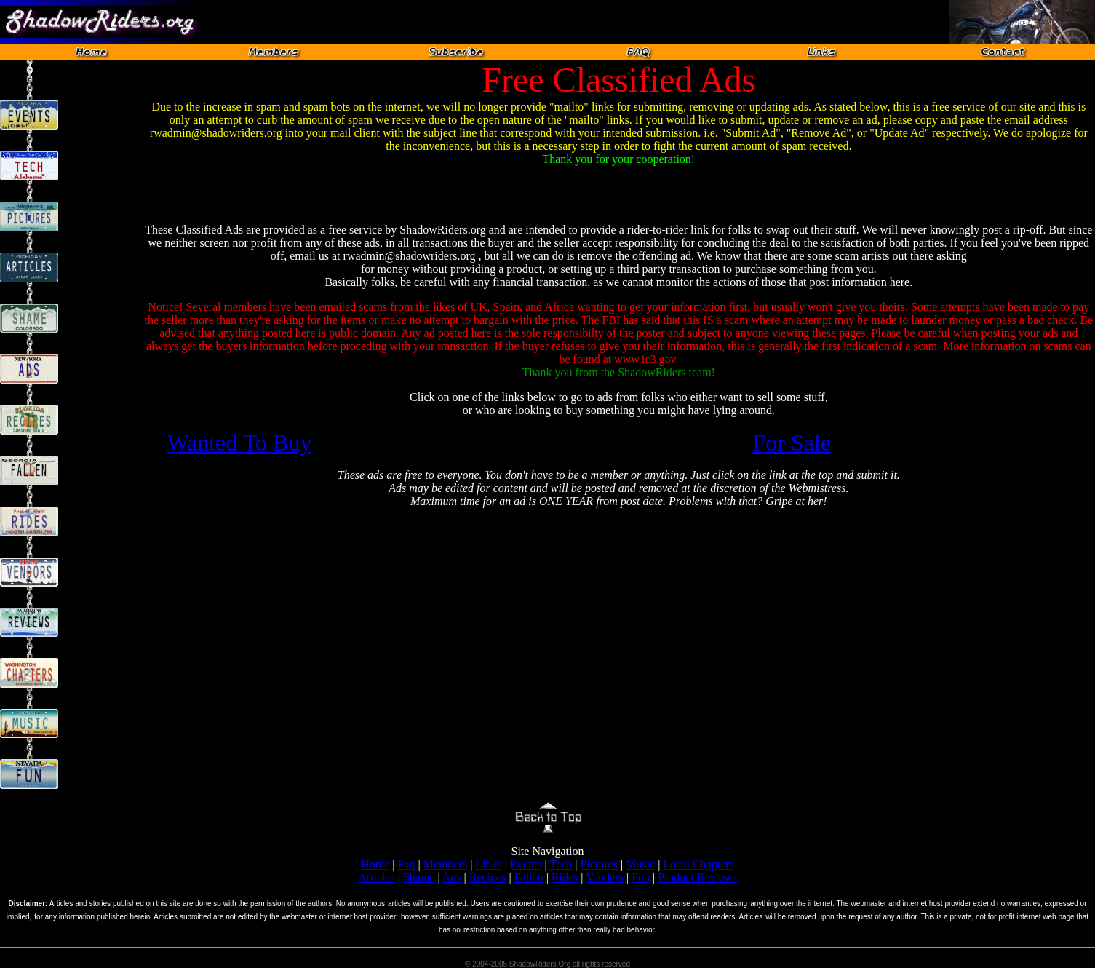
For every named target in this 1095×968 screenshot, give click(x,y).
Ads (451, 877)
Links (488, 864)
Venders (605, 877)
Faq (406, 864)
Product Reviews (697, 877)
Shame (419, 877)
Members (445, 864)
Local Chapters (699, 864)
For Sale (791, 442)
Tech (560, 864)
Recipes (487, 877)
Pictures (599, 864)
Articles (376, 877)
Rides (565, 877)
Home (375, 864)
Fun (641, 877)
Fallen (528, 877)
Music (640, 864)
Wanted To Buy (239, 442)
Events (526, 864)
